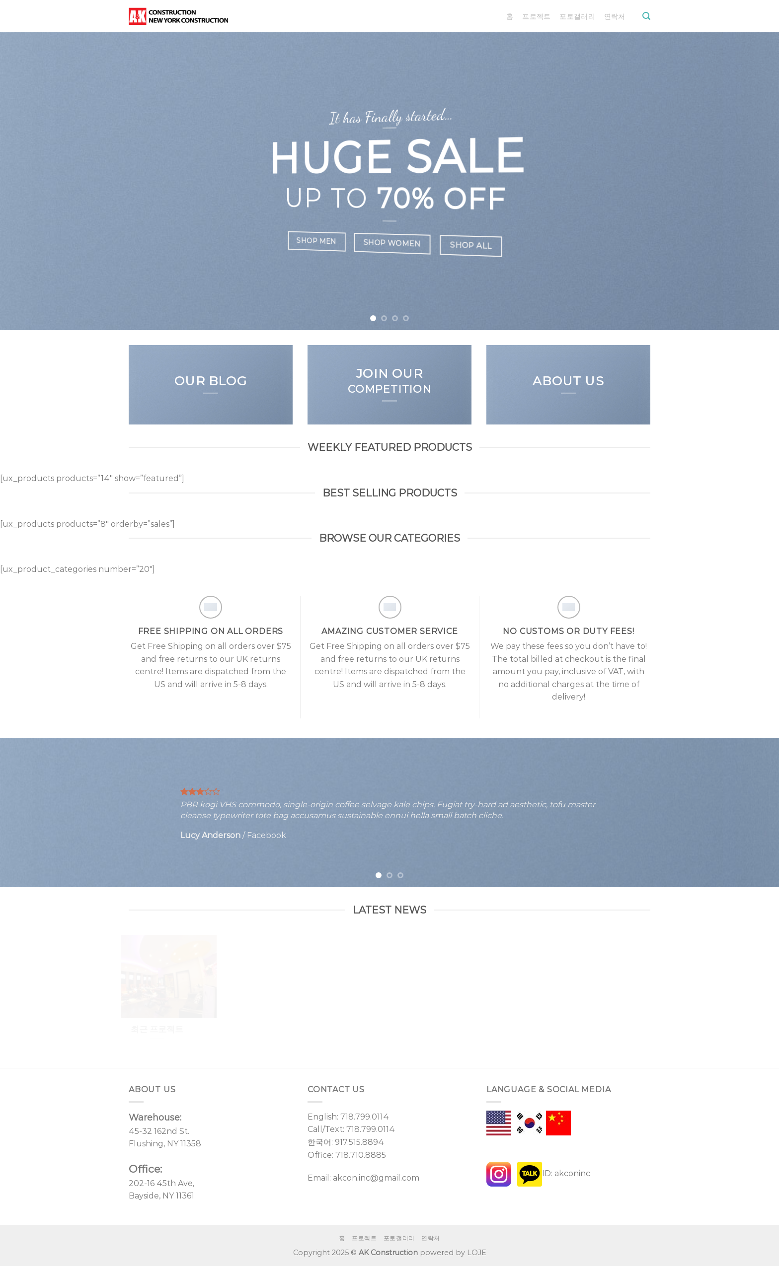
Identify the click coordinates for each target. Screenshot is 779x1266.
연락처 (614, 16)
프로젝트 (536, 16)
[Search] (646, 16)
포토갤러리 (577, 16)
